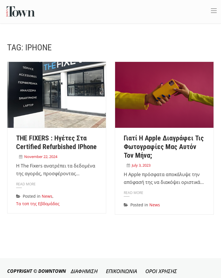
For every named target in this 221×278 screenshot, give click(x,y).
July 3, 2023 (141, 165)
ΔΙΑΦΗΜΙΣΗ (84, 271)
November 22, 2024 (40, 156)
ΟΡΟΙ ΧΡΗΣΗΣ (161, 271)
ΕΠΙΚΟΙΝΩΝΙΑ (121, 271)
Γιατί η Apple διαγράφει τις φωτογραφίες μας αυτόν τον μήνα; (164, 146)
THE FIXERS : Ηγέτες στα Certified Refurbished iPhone (56, 142)
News (47, 196)
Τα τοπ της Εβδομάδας (38, 203)
